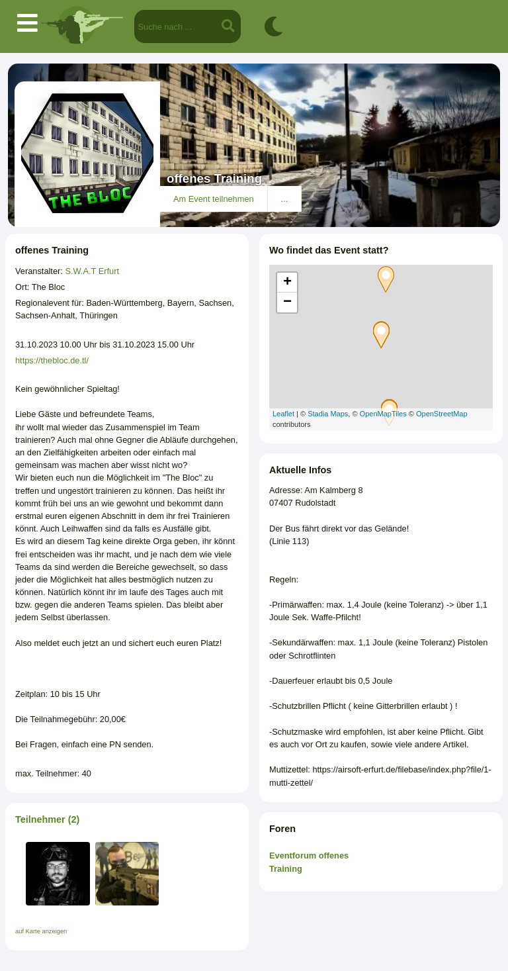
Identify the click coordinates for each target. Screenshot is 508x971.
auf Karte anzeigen (41, 931)
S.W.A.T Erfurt (92, 271)
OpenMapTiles (383, 414)
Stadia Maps (328, 414)
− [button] (287, 302)
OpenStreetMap (442, 414)
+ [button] (287, 283)
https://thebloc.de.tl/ (52, 360)
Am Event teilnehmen (213, 199)
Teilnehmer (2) (47, 819)
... (284, 199)
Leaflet (283, 414)
